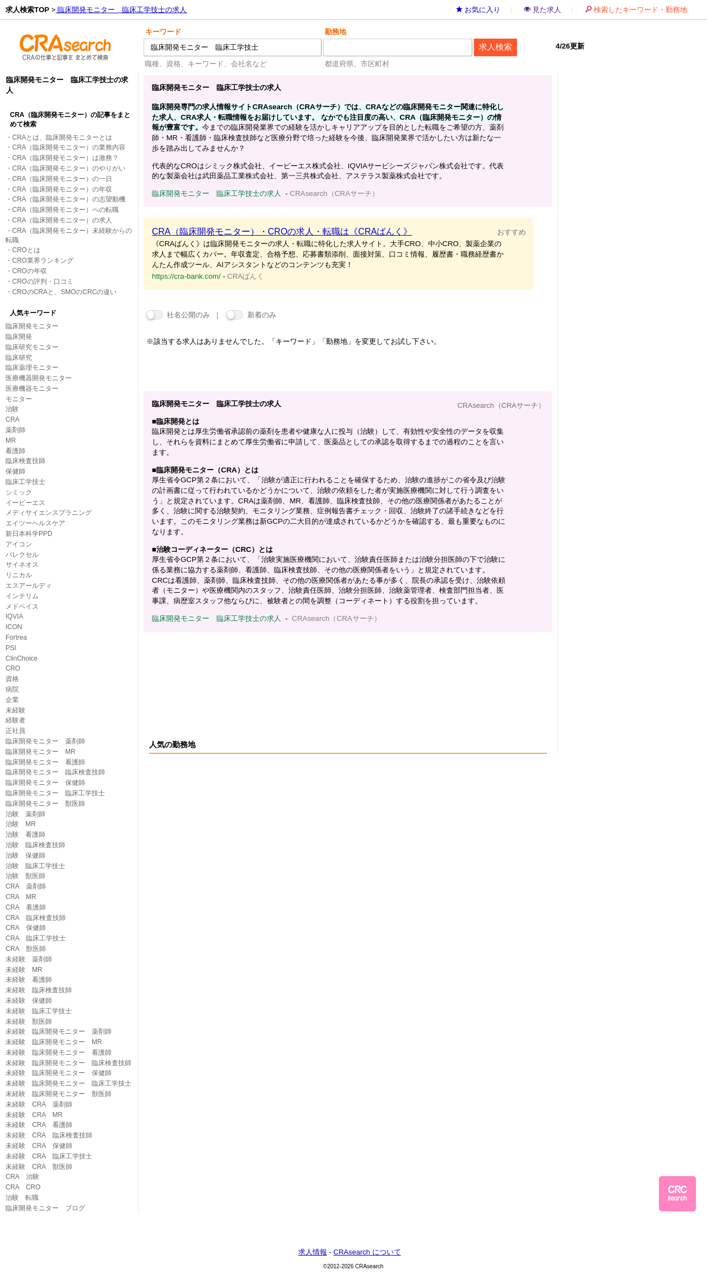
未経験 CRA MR (34, 1115)
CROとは (26, 250)
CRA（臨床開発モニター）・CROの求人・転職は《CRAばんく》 (282, 231)
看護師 (15, 451)
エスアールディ (29, 585)
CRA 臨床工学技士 (36, 938)
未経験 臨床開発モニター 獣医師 (59, 1094)
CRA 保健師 (26, 928)
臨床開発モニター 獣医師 (45, 803)
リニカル (19, 575)
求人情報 (312, 1252)
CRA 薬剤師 (26, 886)
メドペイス (22, 606)
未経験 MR (24, 970)
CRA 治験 (22, 1177)
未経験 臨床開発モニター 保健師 (59, 1073)
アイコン (19, 544)
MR (11, 440)
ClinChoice (22, 658)
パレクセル (22, 555)
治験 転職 (22, 1197)
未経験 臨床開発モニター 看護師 (59, 1052)
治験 (12, 409)
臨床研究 (19, 357)
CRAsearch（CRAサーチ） (501, 405)
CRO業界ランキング (42, 260)
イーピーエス (25, 503)
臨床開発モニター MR (41, 752)
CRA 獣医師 (26, 949)
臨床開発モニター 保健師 (45, 782)
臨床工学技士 (25, 482)
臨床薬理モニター (32, 367)
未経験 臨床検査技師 (39, 990)
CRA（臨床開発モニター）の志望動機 (68, 199)
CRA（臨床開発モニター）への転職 (65, 210)
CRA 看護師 (26, 907)
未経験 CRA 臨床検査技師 (49, 1135)
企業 (12, 700)
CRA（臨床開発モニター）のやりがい (68, 168)
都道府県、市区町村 (357, 64)
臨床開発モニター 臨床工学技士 (55, 793)
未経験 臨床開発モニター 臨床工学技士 (68, 1083)
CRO (13, 668)
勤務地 (335, 32)
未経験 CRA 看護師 (39, 1125)
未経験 (15, 710)
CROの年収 (29, 271)
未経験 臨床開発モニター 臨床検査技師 (68, 1063)
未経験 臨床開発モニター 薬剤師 (59, 1031)
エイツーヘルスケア (35, 523)
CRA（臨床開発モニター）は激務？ (65, 158)
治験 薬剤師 (25, 814)
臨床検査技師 (25, 461)
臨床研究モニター (32, 347)
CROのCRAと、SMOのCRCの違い (64, 292)
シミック (19, 492)
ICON (14, 627)
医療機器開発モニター (39, 378)
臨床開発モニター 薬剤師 (45, 741)
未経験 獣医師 (29, 1021)
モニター (19, 399)
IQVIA (14, 616)
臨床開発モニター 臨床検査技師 (55, 772)
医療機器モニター (32, 388)
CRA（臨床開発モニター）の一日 (62, 179)
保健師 (15, 471)
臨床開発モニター (32, 326)
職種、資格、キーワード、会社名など (206, 64)
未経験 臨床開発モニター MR (54, 1042)
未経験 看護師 (29, 979)
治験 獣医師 (25, 876)
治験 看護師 (25, 834)
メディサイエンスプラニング (49, 513)
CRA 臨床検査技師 (36, 918)
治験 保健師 (25, 855)
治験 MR (21, 824)
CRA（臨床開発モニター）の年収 (62, 189)
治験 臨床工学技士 (35, 866)
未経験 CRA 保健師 (39, 1146)
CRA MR (21, 897)
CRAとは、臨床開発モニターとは (62, 137)
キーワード (163, 32)
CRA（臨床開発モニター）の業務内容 (68, 147)
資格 (12, 679)
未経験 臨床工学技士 (39, 1011)
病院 (12, 689)
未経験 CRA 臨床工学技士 (49, 1156)
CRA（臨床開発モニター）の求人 (62, 220)
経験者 (15, 720)
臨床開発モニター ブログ (45, 1208)
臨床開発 (19, 337)
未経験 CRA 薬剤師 (39, 1104)
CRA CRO (23, 1187)
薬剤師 (15, 430)
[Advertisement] (345, 673)
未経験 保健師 (29, 1000)
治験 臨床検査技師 (35, 845)
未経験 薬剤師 (29, 959)
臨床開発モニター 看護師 (45, 762)
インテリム (22, 596)
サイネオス (22, 564)
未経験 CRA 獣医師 (39, 1167)
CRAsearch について (367, 1252)
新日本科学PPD (29, 534)
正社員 (15, 731)
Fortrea (16, 637)
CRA (12, 419)
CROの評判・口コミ (42, 281)
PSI (11, 648)
